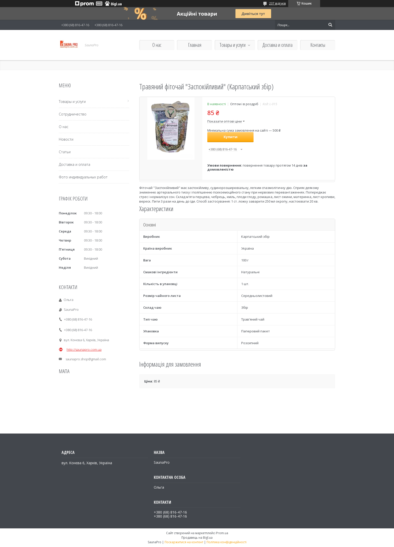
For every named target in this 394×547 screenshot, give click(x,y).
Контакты (317, 45)
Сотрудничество (72, 114)
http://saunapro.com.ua (84, 349)
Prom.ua (222, 533)
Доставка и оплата (277, 45)
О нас (156, 45)
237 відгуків (277, 3)
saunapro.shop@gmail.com (86, 359)
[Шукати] (330, 25)
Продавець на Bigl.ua (197, 537)
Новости (66, 139)
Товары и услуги (232, 45)
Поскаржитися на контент (184, 542)
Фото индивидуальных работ (83, 177)
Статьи (65, 151)
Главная (194, 45)
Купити (230, 136)
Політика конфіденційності (227, 542)
